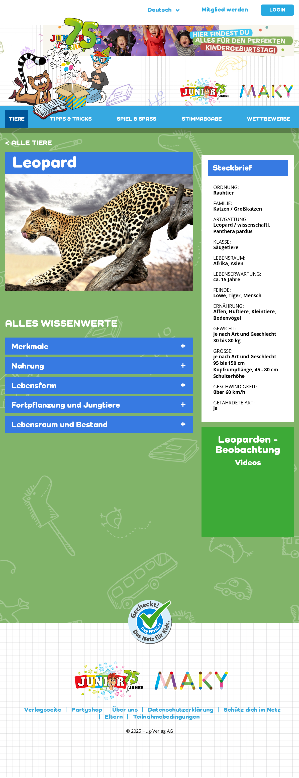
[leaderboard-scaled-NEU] (168, 53)
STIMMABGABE (202, 119)
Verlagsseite (42, 710)
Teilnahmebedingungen (166, 717)
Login (277, 10)
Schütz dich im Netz (252, 710)
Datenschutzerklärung (181, 710)
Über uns (125, 710)
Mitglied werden (225, 10)
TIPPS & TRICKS (71, 119)
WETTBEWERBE (268, 119)
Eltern (114, 717)
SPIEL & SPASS (136, 119)
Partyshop (86, 710)
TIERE (17, 119)
